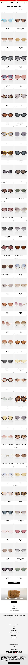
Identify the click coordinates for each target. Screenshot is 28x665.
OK (14, 662)
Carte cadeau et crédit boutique (14, 624)
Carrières (14, 642)
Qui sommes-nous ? (14, 635)
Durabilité (14, 638)
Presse (14, 640)
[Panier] (26, 3)
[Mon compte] (25, 3)
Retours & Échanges (14, 630)
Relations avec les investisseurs (13, 644)
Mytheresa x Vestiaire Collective (14, 632)
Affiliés (14, 646)
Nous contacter (14, 622)
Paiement (14, 626)
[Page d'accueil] (14, 2)
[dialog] (14, 660)
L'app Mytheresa (14, 637)
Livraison (14, 628)
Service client (14, 621)
